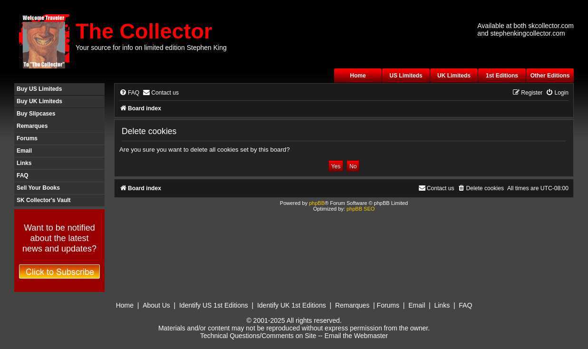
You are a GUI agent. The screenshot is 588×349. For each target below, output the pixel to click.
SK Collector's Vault (44, 200)
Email (24, 150)
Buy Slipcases (36, 113)
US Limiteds (405, 75)
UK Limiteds (454, 75)
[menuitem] (129, 93)
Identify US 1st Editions (213, 305)
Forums (27, 138)
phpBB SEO (361, 209)
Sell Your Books (38, 187)
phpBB (317, 203)
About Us (156, 305)
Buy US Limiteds (39, 89)
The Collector (144, 31)
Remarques (32, 126)
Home (358, 75)
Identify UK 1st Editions (291, 305)
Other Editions (550, 75)
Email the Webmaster (356, 335)
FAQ (23, 175)
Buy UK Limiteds (39, 101)
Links (24, 163)
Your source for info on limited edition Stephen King (151, 47)
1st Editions (502, 75)
